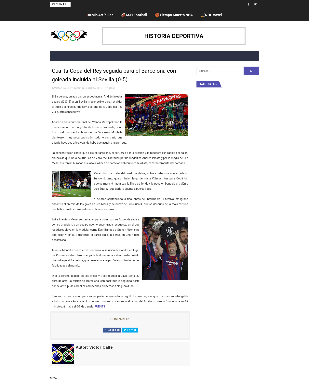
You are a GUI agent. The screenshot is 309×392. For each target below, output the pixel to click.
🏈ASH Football (134, 15)
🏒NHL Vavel (211, 15)
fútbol (111, 87)
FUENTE (100, 306)
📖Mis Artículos (100, 15)
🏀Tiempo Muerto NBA (174, 15)
